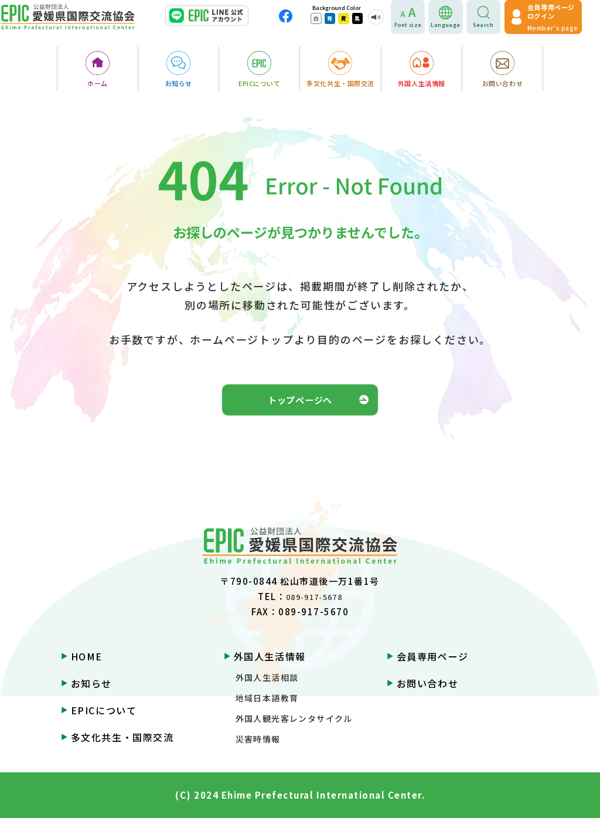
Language (457, 27)
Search (495, 27)
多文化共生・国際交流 (340, 85)
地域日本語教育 (267, 715)
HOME (87, 673)
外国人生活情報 (421, 85)
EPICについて (259, 85)
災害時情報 (258, 756)
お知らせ (178, 85)
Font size (420, 27)
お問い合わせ (502, 85)
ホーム (97, 85)
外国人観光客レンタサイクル (294, 735)
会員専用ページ (433, 673)
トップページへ (300, 408)
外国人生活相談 (267, 694)
